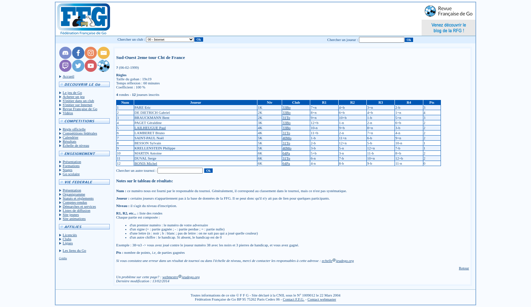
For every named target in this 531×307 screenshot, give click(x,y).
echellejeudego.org (338, 261)
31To (286, 118)
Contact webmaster (321, 299)
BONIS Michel (145, 163)
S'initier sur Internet (77, 105)
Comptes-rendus (75, 202)
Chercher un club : (131, 39)
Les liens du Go (74, 250)
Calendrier (70, 137)
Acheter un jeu (74, 97)
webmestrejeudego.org (180, 277)
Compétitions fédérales (80, 133)
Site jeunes (71, 214)
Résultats (69, 141)
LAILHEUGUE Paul (150, 128)
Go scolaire (71, 174)
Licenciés (70, 235)
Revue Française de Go (80, 109)
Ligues (68, 243)
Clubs (67, 239)
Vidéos (68, 113)
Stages (67, 170)
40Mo (286, 138)
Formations (71, 166)
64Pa (286, 153)
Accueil (68, 76)
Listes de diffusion (76, 210)
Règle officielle (74, 129)
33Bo (286, 107)
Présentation (72, 162)
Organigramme (74, 194)
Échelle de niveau (76, 145)
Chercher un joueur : (342, 40)
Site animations (74, 219)
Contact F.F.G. (293, 299)
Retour (464, 268)
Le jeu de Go (72, 92)
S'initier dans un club (78, 101)
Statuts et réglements (78, 198)
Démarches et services (79, 206)
